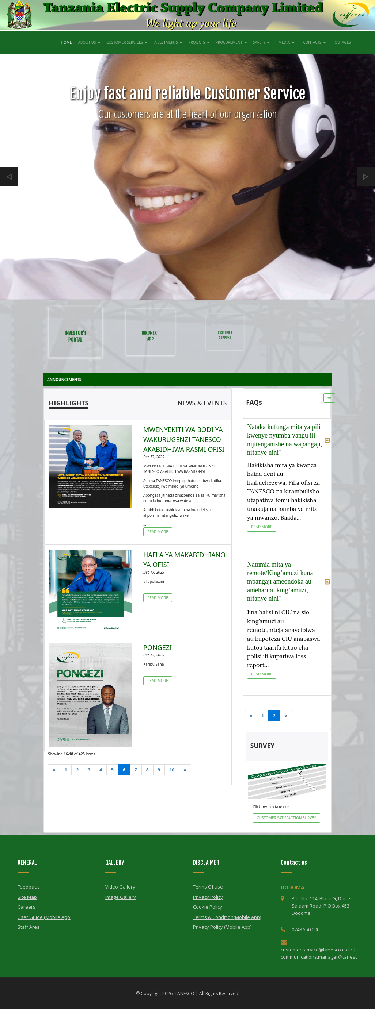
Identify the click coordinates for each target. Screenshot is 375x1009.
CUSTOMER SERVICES (125, 42)
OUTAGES (343, 41)
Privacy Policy (208, 897)
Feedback (28, 886)
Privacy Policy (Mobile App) (222, 927)
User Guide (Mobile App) (44, 917)
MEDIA (285, 42)
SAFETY (259, 42)
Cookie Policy (207, 907)
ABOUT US (87, 42)
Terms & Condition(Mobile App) (227, 917)
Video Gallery (120, 886)
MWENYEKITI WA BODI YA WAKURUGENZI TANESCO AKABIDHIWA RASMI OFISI (183, 439)
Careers (26, 907)
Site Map (27, 897)
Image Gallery (120, 897)
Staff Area (29, 927)
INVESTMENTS (166, 42)
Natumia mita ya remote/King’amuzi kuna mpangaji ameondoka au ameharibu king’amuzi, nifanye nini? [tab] (288, 581)
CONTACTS (312, 42)
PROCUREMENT (229, 42)
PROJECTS (197, 42)
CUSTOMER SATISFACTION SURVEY (286, 817)
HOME (67, 41)
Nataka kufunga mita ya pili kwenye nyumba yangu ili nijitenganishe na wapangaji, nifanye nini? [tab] (288, 439)
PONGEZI (157, 647)
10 (171, 770)
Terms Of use (208, 886)
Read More (157, 531)
